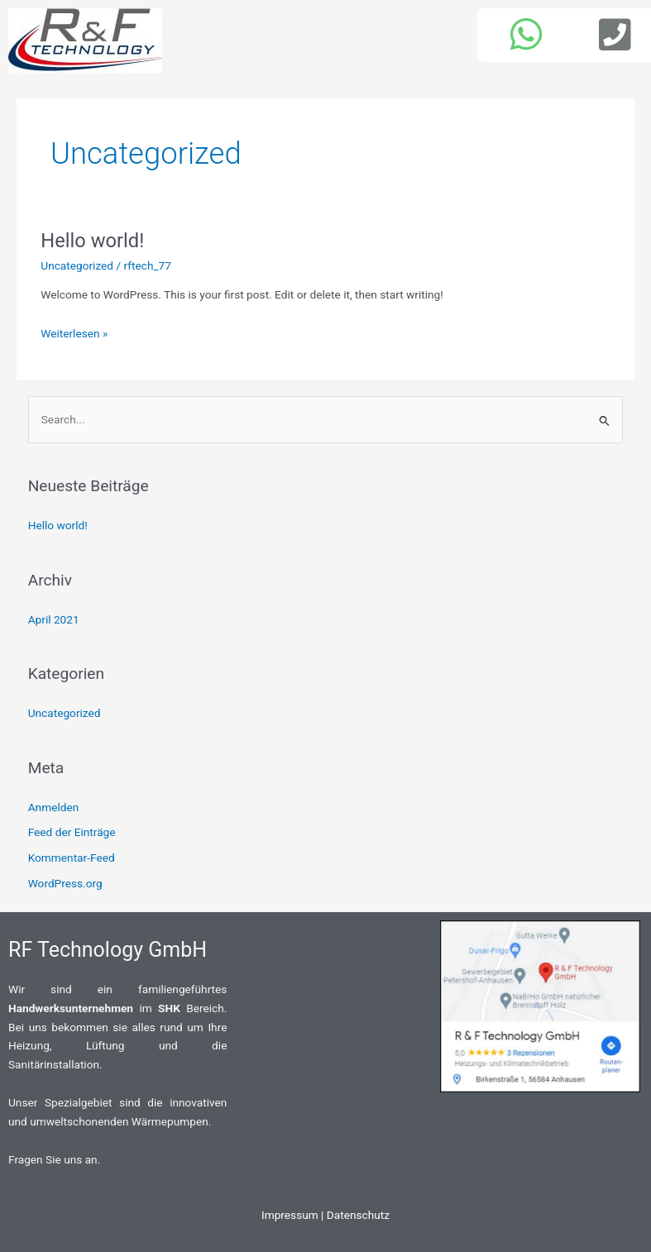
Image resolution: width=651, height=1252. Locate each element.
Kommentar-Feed (71, 857)
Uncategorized (77, 265)
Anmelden (53, 807)
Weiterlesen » (74, 333)
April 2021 (53, 619)
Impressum (289, 1214)
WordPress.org (65, 883)
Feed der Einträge (72, 832)
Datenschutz (358, 1214)
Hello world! (92, 240)
